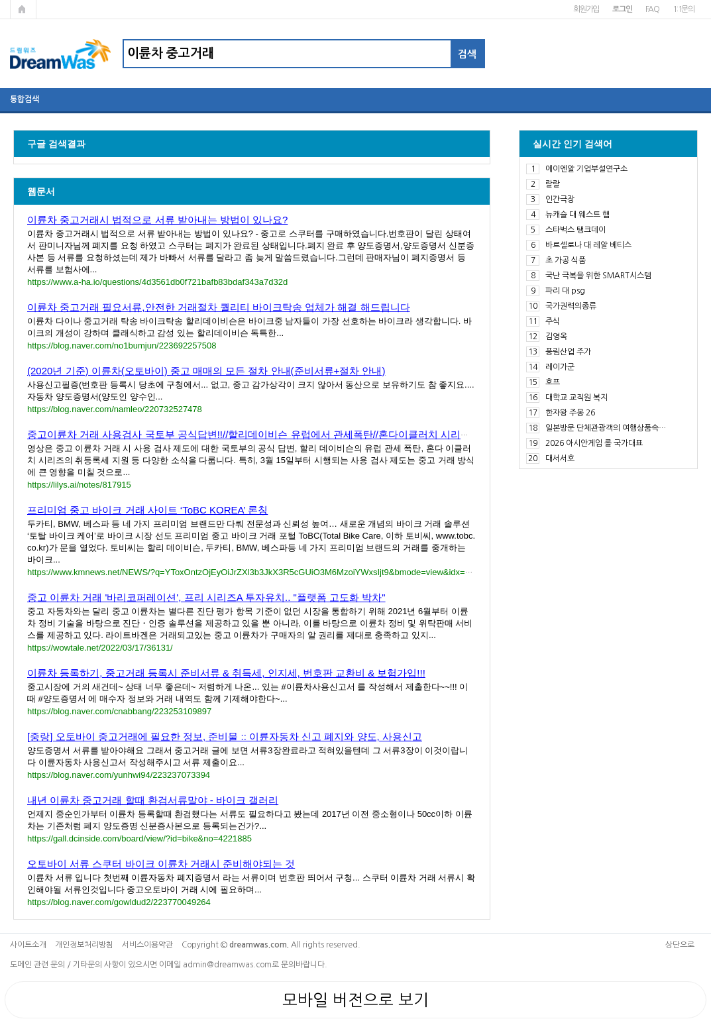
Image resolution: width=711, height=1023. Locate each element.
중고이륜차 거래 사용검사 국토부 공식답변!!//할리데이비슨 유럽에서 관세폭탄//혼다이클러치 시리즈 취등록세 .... (277, 434)
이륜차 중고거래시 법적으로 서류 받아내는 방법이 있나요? (157, 219)
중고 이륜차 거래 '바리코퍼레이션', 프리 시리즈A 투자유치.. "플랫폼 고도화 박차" (206, 597)
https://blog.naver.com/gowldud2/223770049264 (119, 902)
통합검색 (24, 99)
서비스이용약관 (147, 945)
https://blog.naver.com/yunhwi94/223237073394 (118, 775)
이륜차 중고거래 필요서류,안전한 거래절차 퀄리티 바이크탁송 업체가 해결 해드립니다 (218, 307)
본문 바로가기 (0, 0)
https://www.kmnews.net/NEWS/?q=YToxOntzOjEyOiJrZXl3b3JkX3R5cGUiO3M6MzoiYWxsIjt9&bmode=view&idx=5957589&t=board (280, 572)
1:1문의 (683, 9)
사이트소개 (28, 945)
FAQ (652, 9)
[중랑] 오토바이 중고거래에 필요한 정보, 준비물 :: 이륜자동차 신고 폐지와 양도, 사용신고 (224, 736)
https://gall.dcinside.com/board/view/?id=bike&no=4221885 (139, 838)
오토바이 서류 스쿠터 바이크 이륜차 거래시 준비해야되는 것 (161, 863)
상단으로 (679, 945)
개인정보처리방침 (84, 945)
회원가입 (586, 9)
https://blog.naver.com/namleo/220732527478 (114, 409)
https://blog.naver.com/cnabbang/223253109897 (119, 711)
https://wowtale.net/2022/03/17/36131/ (100, 648)
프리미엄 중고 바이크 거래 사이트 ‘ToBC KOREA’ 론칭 (147, 509)
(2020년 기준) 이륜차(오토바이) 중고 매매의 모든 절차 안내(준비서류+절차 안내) (206, 370)
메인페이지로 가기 (23, 9)
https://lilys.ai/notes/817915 (79, 485)
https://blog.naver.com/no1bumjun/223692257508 (122, 345)
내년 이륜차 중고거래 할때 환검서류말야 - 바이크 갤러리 (152, 800)
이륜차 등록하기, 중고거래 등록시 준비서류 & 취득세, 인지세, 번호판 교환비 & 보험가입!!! (226, 672)
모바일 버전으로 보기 (355, 1000)
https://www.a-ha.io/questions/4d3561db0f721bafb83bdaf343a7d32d (157, 282)
